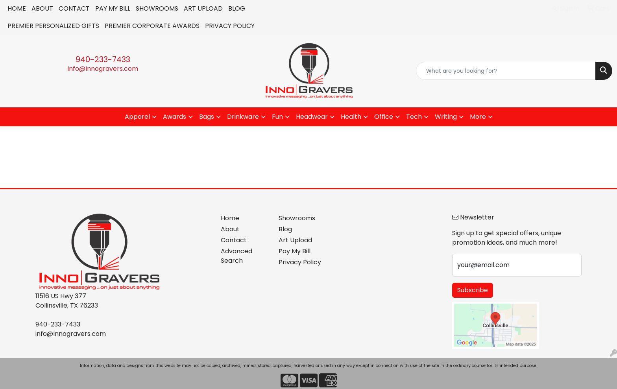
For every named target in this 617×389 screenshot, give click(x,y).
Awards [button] (174, 116)
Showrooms (297, 218)
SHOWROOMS (157, 8)
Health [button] (351, 116)
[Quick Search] (506, 71)
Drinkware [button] (243, 116)
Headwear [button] (312, 116)
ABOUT (42, 8)
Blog (285, 229)
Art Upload (295, 240)
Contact (234, 240)
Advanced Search (236, 256)
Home (230, 218)
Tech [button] (414, 116)
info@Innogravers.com (103, 68)
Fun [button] (277, 116)
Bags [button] (206, 116)
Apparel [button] (137, 116)
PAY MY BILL (112, 8)
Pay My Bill (294, 251)
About (230, 229)
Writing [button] (446, 116)
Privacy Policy (300, 262)
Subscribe (472, 290)
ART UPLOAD (203, 8)
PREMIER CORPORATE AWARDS (152, 25)
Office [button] (383, 116)
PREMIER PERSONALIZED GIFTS (53, 25)
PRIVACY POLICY (230, 25)
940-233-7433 (103, 59)
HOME (16, 8)
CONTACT (74, 8)
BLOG (236, 8)
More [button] (478, 116)
